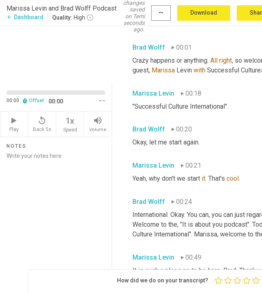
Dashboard (25, 17)
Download (203, 12)
